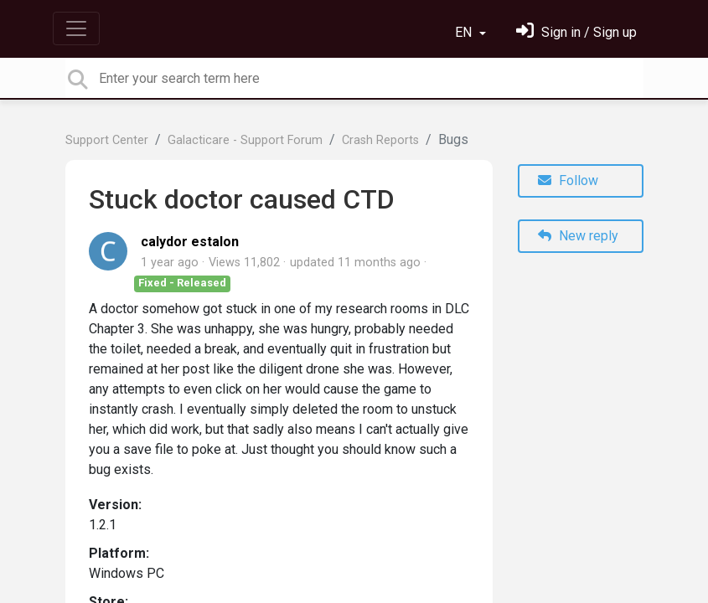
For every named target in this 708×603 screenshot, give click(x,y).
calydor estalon (190, 242)
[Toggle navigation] (76, 28)
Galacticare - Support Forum (245, 140)
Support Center (106, 140)
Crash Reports (380, 140)
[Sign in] (576, 32)
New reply (578, 236)
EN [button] (465, 32)
